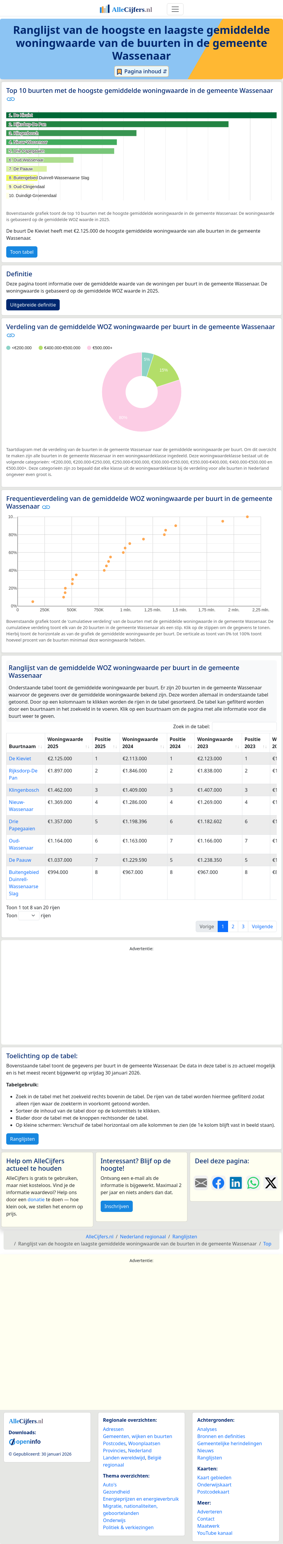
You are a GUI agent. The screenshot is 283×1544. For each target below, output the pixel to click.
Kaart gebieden (214, 1477)
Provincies (114, 1450)
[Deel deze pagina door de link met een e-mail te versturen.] (201, 1182)
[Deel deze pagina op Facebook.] (218, 1182)
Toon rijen (28, 915)
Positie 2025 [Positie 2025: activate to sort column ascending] (103, 743)
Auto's (110, 1484)
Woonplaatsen (144, 1443)
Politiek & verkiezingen (128, 1527)
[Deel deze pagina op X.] (270, 1182)
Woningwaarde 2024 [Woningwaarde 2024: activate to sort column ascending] (140, 743)
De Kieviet (20, 758)
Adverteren (209, 1511)
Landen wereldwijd (124, 1457)
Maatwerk (208, 1526)
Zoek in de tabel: (225, 726)
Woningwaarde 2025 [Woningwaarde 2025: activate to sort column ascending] (65, 743)
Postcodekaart (213, 1492)
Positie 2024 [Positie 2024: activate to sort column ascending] (178, 743)
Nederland (140, 1450)
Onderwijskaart (214, 1484)
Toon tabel (22, 252)
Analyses (207, 1429)
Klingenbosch (24, 790)
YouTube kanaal (214, 1533)
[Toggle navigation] (175, 9)
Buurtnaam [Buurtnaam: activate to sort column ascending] (22, 746)
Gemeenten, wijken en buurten (137, 1436)
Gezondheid (116, 1492)
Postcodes (114, 1443)
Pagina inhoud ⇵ (141, 71)
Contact (205, 1519)
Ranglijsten (22, 1139)
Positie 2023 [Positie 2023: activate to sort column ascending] (252, 743)
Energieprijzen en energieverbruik (141, 1499)
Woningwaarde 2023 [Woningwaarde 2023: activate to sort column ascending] (215, 743)
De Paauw (20, 860)
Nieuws (205, 1450)
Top (267, 1243)
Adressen (113, 1429)
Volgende (262, 926)
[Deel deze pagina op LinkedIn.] (236, 1182)
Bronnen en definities (221, 1436)
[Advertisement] (141, 998)
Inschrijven (117, 1206)
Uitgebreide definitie (33, 304)
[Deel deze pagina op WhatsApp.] (253, 1182)
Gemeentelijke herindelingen (229, 1443)
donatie (36, 1199)
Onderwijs (114, 1520)
